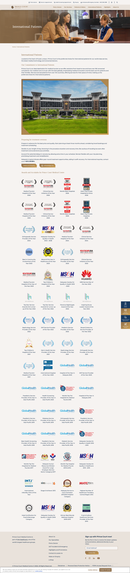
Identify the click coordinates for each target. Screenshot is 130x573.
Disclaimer (61, 565)
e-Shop (51, 560)
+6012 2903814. (30, 161)
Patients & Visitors (79, 7)
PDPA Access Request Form (101, 565)
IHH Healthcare (22, 539)
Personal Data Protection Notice (79, 565)
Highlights (107, 7)
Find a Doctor (57, 7)
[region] (65, 570)
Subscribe (92, 553)
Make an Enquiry (29, 165)
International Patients (94, 7)
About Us (116, 7)
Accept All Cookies (105, 570)
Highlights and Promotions (58, 550)
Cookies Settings (92, 570)
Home (14, 46)
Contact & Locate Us (56, 553)
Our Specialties (54, 540)
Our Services (68, 7)
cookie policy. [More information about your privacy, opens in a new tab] (38, 571)
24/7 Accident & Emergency (58, 546)
